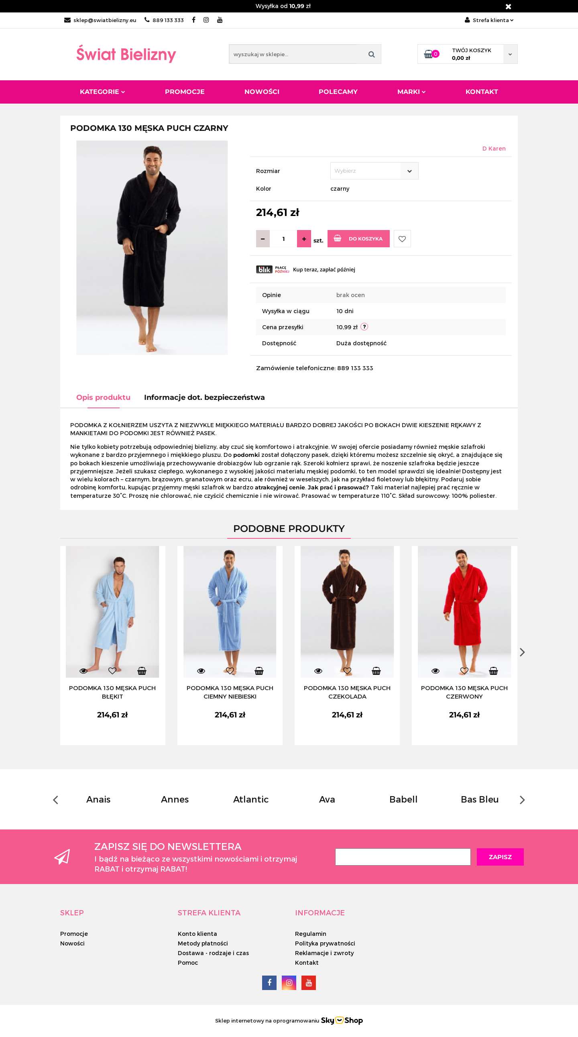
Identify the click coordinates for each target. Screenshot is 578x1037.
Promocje (185, 92)
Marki (411, 92)
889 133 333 (164, 20)
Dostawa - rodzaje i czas (213, 952)
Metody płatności (203, 943)
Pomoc (188, 962)
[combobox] (374, 170)
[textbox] (367, 171)
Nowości (261, 92)
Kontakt (482, 92)
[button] (72, 912)
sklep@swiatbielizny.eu (100, 20)
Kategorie (102, 92)
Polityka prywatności (325, 943)
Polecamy (338, 92)
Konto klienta (197, 933)
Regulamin (310, 933)
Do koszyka (358, 238)
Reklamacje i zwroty (324, 952)
